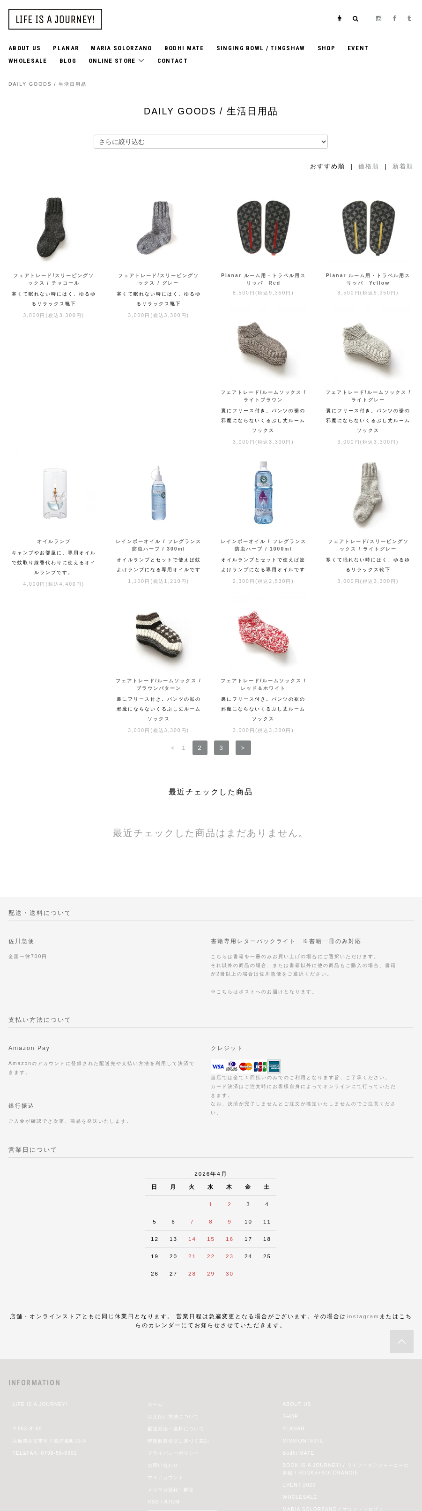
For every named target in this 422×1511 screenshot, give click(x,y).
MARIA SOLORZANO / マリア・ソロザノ (333, 1392)
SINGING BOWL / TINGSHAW (260, 48)
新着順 (403, 166)
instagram (363, 1199)
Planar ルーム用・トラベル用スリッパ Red (263, 279)
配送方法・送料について (176, 1312)
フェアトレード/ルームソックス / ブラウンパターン (263, 567)
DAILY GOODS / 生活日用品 (47, 84)
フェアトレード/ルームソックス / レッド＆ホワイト (368, 567)
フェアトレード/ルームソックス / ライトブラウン (54, 418)
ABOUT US (24, 48)
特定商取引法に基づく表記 (178, 1324)
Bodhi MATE (298, 1336)
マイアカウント (166, 1360)
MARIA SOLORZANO (121, 48)
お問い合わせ (163, 1348)
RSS (153, 1385)
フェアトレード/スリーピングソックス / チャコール (53, 279)
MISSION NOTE (303, 1324)
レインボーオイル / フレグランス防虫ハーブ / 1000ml (54, 567)
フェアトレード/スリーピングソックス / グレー (158, 279)
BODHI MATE (184, 48)
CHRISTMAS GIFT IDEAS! (316, 1417)
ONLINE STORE (117, 60)
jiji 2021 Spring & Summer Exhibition (330, 1404)
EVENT (358, 48)
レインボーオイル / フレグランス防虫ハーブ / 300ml (368, 418)
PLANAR (66, 48)
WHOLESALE (27, 60)
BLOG (67, 60)
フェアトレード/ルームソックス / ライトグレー (158, 418)
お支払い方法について (173, 1299)
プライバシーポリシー (173, 1336)
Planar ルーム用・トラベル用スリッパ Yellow (368, 279)
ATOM (172, 1385)
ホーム (155, 1287)
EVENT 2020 (299, 1368)
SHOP (326, 48)
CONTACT (172, 60)
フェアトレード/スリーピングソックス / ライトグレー (158, 567)
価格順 (368, 166)
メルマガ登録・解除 (171, 1372)
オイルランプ (263, 414)
